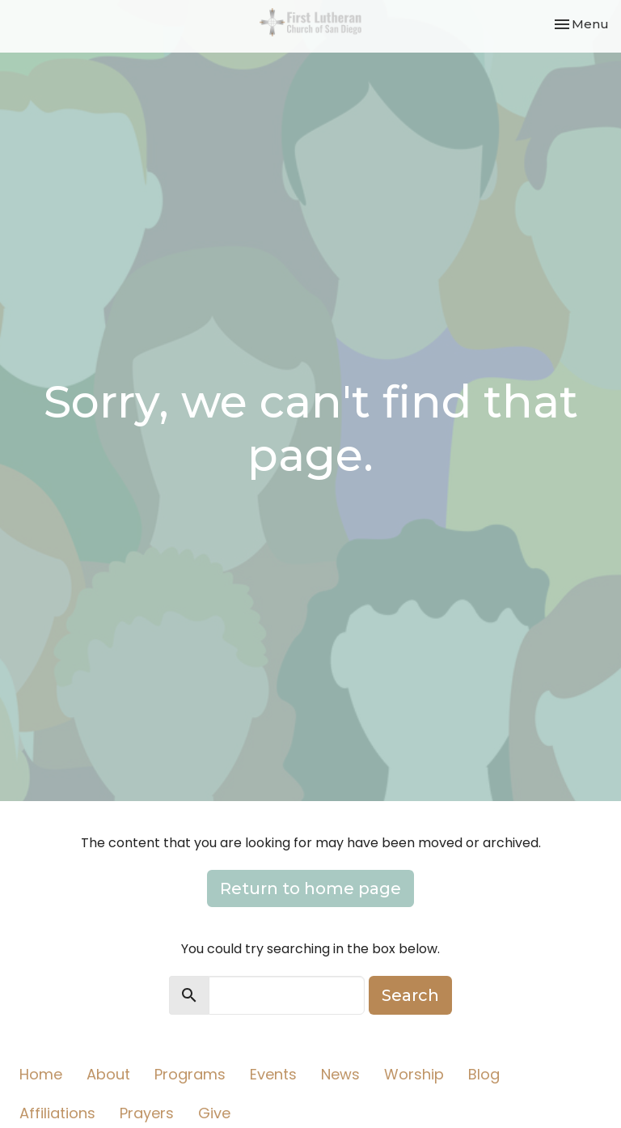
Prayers (147, 1113)
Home (40, 1074)
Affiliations (57, 1113)
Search (410, 995)
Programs (190, 1074)
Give (214, 1113)
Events (273, 1074)
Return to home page (310, 888)
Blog (484, 1074)
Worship (414, 1074)
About (108, 1074)
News (340, 1074)
